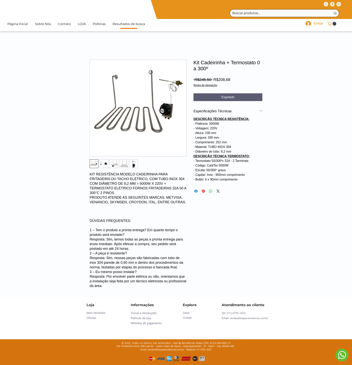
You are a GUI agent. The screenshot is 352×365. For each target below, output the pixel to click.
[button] (331, 24)
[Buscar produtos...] (279, 13)
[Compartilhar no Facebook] (196, 191)
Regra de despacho (205, 85)
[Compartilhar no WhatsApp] (210, 191)
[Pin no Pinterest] (203, 191)
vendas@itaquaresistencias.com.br (249, 318)
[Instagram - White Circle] (338, 4)
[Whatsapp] (326, 4)
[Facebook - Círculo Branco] (332, 4)
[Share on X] (218, 191)
